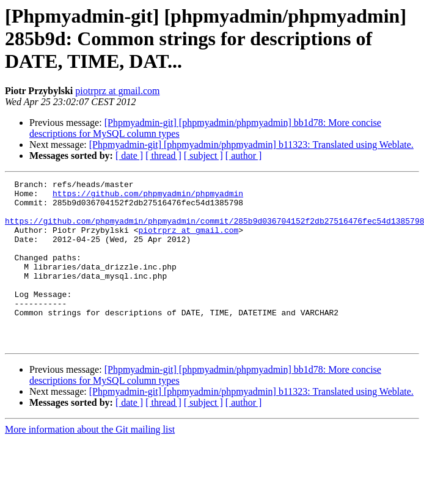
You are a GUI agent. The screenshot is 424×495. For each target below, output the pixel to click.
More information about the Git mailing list (90, 462)
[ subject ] (203, 155)
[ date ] (129, 155)
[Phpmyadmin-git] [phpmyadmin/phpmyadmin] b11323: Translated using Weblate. (251, 144)
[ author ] (243, 155)
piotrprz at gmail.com (117, 91)
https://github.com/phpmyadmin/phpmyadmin (148, 196)
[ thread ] (163, 155)
